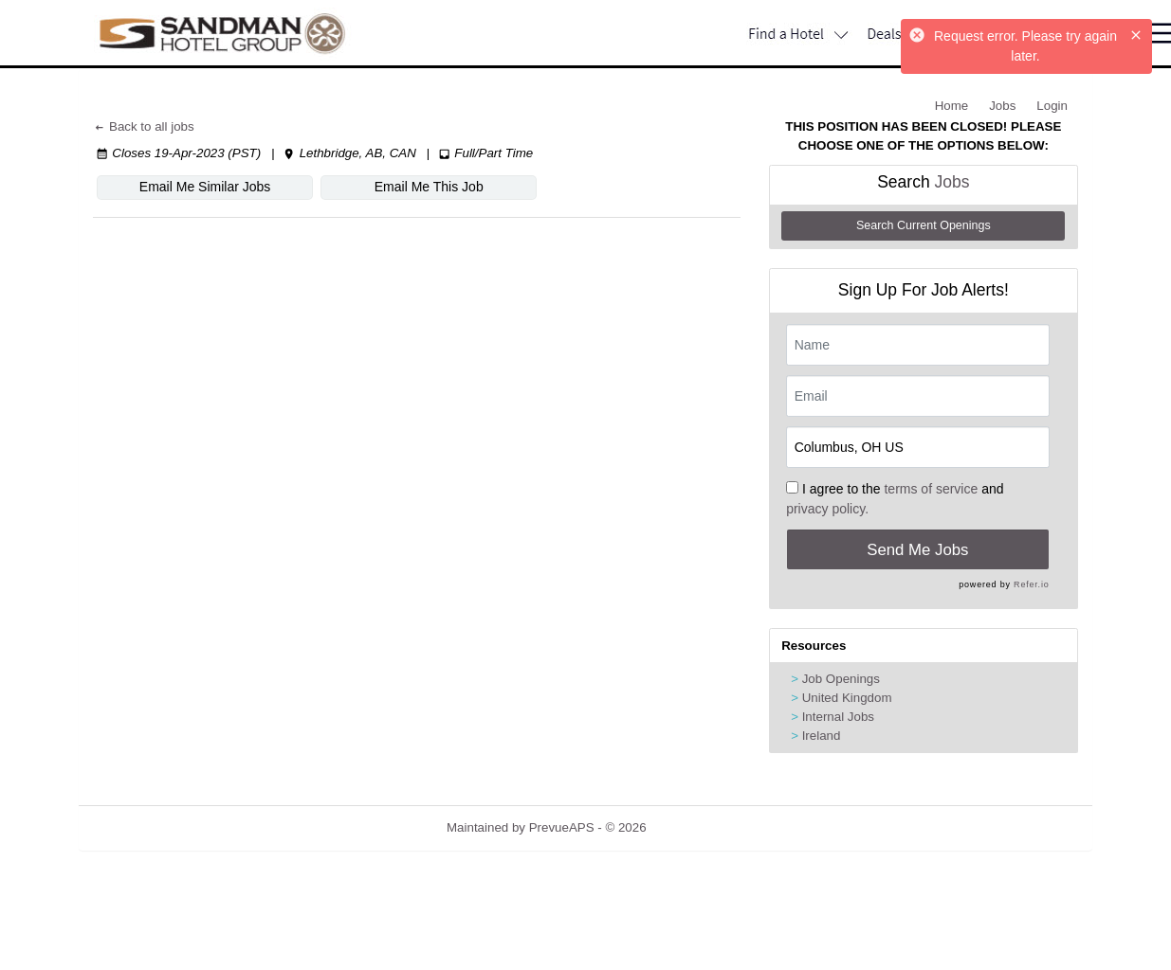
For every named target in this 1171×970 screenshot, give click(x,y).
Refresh (702, 827)
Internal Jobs (838, 717)
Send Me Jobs (917, 550)
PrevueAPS (562, 827)
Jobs (1002, 106)
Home (952, 106)
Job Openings (841, 679)
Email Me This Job (428, 186)
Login (1052, 106)
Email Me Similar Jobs (204, 186)
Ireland (821, 735)
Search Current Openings (923, 225)
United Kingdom (847, 698)
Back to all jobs (143, 126)
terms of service (931, 488)
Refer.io (1031, 584)
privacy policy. (827, 508)
